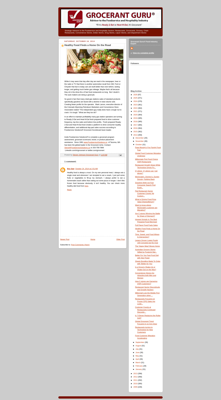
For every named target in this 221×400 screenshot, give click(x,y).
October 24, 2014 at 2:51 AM (86, 169)
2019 (135, 118)
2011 (135, 380)
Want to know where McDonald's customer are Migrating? (146, 207)
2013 (135, 374)
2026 (135, 95)
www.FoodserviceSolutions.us (95, 142)
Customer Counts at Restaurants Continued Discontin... (145, 309)
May (137, 356)
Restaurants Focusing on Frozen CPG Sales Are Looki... (145, 301)
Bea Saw (70, 169)
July (137, 349)
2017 (135, 125)
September (140, 342)
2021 (135, 111)
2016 (135, 128)
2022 (135, 108)
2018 (135, 122)
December (140, 138)
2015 (135, 132)
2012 (135, 377)
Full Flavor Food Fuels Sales (146, 225)
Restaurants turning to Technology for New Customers (144, 329)
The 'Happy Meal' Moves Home (147, 246)
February (139, 366)
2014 (135, 135)
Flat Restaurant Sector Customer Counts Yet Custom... (144, 193)
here (86, 186)
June (138, 352)
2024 (135, 101)
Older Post (120, 239)
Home (92, 239)
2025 (135, 98)
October (139, 145)
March (138, 363)
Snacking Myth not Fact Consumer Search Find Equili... (145, 185)
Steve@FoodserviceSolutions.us (77, 148)
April (138, 359)
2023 (135, 105)
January (139, 369)
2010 (135, 384)
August (139, 346)
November (140, 141)
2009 (135, 387)
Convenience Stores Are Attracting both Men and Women (145, 275)
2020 (135, 115)
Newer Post (64, 239)
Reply (69, 190)
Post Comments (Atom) (80, 245)
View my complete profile (143, 53)
